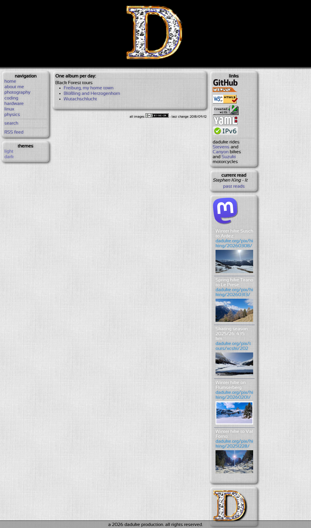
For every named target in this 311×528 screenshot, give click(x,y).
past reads (234, 186)
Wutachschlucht (80, 99)
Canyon (221, 152)
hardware (14, 103)
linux (9, 109)
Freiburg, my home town (88, 88)
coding (11, 98)
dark (9, 157)
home (10, 81)
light (8, 151)
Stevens (221, 147)
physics (12, 114)
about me (14, 87)
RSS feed (13, 132)
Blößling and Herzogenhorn (92, 93)
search (11, 123)
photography (17, 92)
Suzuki (229, 157)
